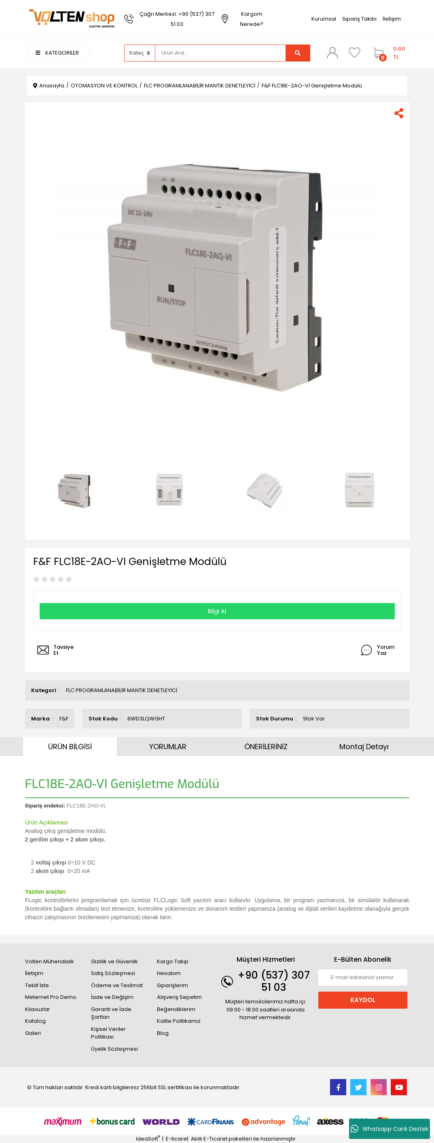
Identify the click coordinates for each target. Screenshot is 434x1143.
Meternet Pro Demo (50, 997)
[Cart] (388, 53)
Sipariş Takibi (359, 19)
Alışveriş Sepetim (179, 997)
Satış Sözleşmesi (113, 973)
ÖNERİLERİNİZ (266, 746)
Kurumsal (323, 19)
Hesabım (169, 973)
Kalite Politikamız (179, 1021)
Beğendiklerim (176, 1009)
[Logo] (71, 18)
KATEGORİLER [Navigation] (57, 53)
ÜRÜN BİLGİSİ (70, 746)
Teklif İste (37, 985)
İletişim (392, 19)
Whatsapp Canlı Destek (389, 1128)
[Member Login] (332, 53)
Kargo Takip (172, 961)
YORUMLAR (167, 746)
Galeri (33, 1033)
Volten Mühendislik (49, 961)
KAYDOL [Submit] (362, 1000)
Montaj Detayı (364, 746)
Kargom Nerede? (251, 19)
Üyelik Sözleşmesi (114, 1049)
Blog (163, 1033)
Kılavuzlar (37, 1009)
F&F (63, 718)
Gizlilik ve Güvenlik (114, 961)
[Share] (398, 113)
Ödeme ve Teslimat (117, 985)
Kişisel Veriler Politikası (108, 1033)
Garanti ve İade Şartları (111, 1013)
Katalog (35, 1021)
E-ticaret (177, 1139)
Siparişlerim (172, 985)
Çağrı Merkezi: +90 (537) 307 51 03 (177, 19)
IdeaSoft (148, 1139)
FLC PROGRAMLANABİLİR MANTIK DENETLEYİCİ (121, 690)
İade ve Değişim (112, 997)
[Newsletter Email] (362, 977)
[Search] (220, 53)
